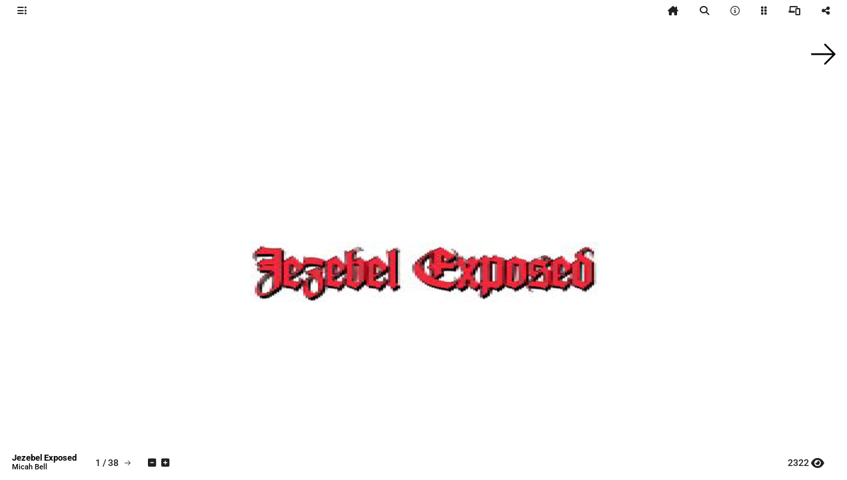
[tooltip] (22, 11)
